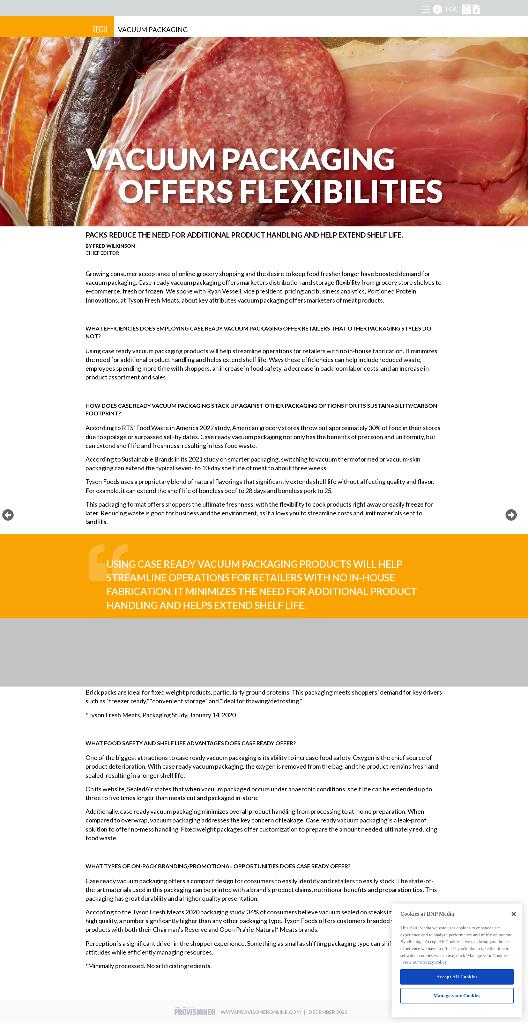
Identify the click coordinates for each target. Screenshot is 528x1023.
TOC (451, 9)
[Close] (513, 914)
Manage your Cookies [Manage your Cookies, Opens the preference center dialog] (457, 995)
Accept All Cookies (457, 976)
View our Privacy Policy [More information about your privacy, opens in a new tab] (424, 962)
